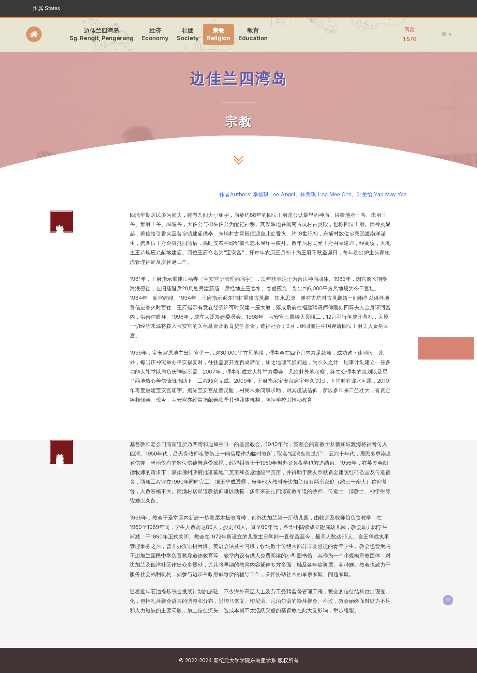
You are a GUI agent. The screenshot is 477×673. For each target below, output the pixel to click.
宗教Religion (217, 34)
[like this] (444, 35)
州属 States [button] (46, 8)
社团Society (186, 34)
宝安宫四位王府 (442, 343)
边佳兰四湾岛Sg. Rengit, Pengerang (100, 34)
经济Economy (153, 34)
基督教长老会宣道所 (444, 359)
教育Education (251, 34)
